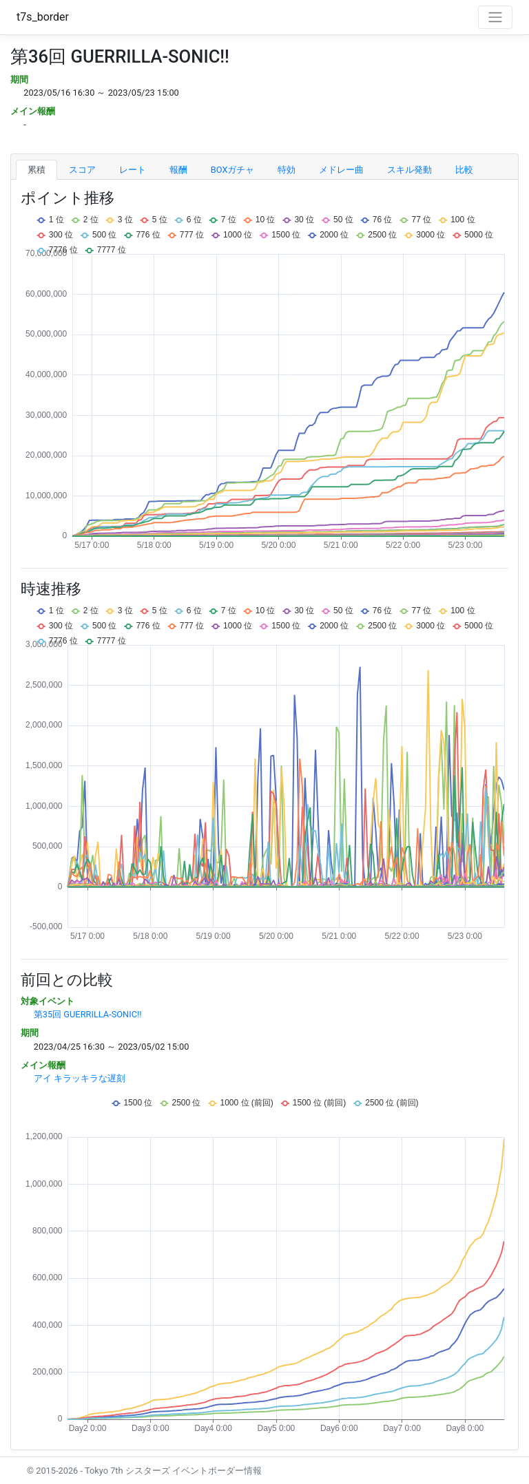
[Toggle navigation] (495, 17)
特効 (286, 170)
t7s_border (43, 16)
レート (132, 170)
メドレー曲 (341, 170)
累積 (36, 170)
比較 (464, 170)
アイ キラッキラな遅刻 (79, 1078)
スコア (82, 170)
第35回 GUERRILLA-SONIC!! (88, 1014)
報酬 (178, 170)
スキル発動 (409, 170)
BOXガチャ (233, 170)
